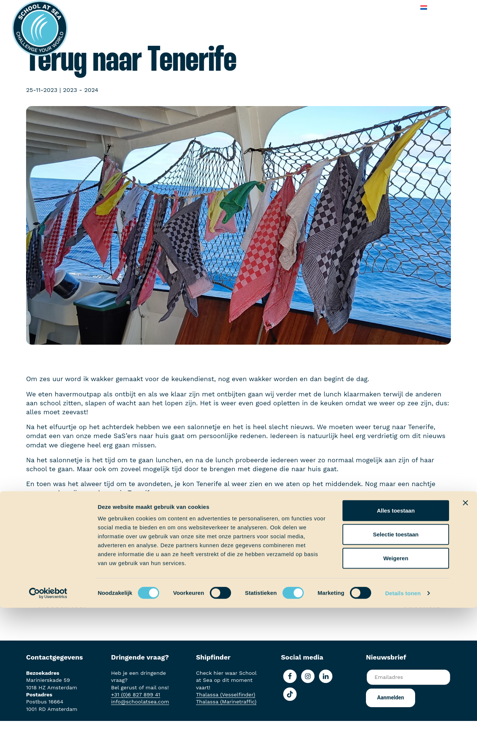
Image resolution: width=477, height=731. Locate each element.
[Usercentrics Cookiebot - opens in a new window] (48, 716)
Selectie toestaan (396, 657)
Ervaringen (164, 7)
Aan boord (125, 7)
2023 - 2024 (80, 89)
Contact (399, 7)
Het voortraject (79, 7)
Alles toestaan (396, 634)
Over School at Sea (284, 7)
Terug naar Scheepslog (242, 560)
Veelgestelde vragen (350, 7)
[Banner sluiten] (465, 626)
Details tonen (402, 716)
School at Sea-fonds (218, 7)
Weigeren (395, 681)
